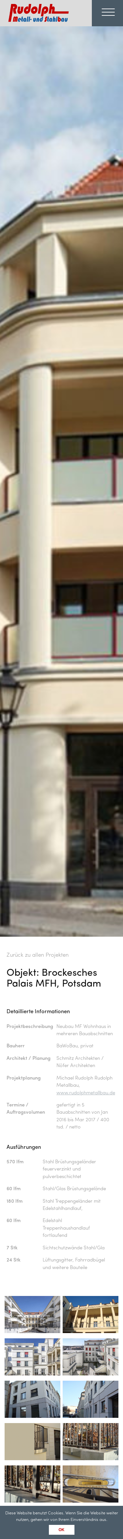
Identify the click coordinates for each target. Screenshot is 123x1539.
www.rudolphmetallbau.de (85, 1093)
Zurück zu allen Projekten (38, 955)
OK (62, 1530)
